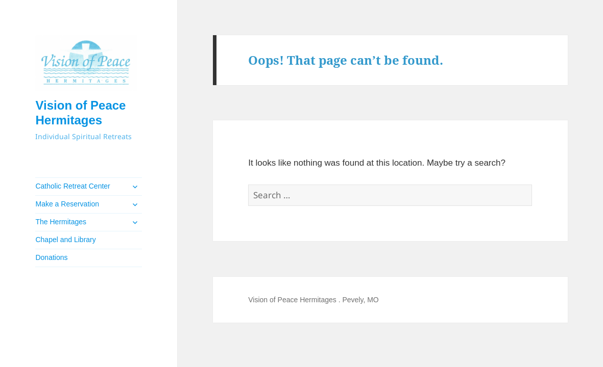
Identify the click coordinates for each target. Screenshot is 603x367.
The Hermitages (60, 222)
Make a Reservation (67, 204)
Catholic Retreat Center (72, 186)
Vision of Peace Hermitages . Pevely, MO (313, 300)
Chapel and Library (65, 239)
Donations (51, 257)
